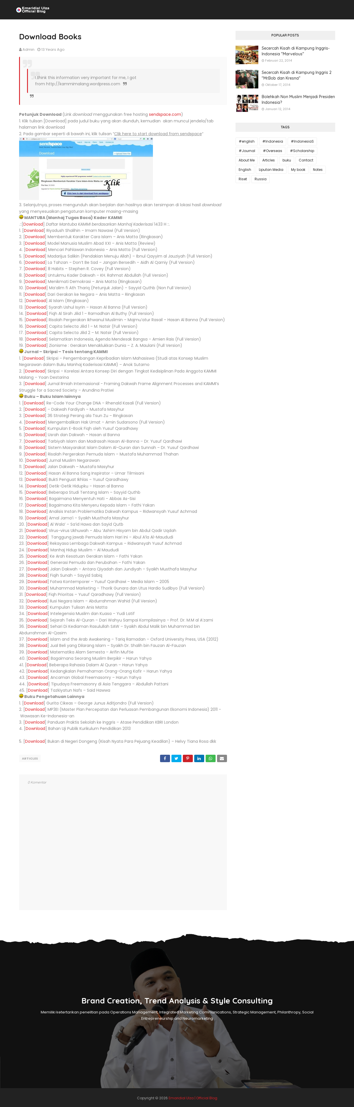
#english (247, 141)
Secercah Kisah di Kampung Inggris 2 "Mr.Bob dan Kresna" (297, 75)
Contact (306, 160)
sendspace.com (165, 114)
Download (33, 224)
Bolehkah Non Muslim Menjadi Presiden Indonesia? (298, 99)
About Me (247, 160)
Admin (28, 49)
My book (298, 169)
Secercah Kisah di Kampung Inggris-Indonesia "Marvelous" (296, 51)
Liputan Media (271, 169)
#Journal (247, 150)
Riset (243, 179)
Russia (261, 179)
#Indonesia (272, 141)
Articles (30, 758)
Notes (318, 169)
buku (287, 160)
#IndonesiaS (302, 141)
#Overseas (272, 150)
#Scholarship (302, 150)
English (245, 169)
